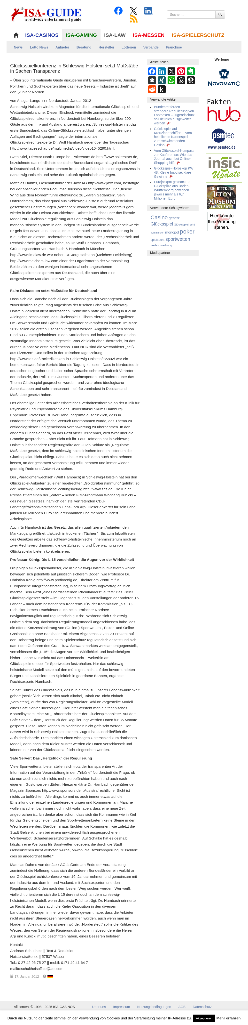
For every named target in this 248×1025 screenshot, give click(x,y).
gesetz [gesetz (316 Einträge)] (174, 218)
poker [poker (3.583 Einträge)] (187, 231)
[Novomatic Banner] (224, 77)
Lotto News (39, 47)
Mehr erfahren (229, 1018)
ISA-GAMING (81, 35)
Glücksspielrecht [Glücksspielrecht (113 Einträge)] (184, 224)
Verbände (151, 47)
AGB (182, 1007)
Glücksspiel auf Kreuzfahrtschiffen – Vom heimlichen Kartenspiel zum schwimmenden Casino (173, 137)
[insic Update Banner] (224, 168)
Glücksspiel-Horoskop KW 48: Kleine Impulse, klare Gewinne (174, 172)
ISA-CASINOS (42, 35)
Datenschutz (202, 1007)
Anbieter (62, 47)
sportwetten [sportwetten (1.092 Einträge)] (177, 239)
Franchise (174, 47)
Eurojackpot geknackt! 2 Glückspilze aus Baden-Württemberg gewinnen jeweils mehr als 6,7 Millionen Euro (172, 190)
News (18, 47)
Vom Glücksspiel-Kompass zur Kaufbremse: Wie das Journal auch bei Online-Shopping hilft (174, 157)
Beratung (84, 47)
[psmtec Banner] (221, 138)
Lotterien (129, 47)
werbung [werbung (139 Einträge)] (166, 245)
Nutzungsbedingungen (154, 1007)
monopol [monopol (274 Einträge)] (172, 232)
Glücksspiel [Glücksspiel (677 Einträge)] (162, 224)
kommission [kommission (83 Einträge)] (157, 232)
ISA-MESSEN (149, 35)
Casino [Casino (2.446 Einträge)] (159, 217)
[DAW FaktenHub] (224, 109)
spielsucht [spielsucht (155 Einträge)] (157, 240)
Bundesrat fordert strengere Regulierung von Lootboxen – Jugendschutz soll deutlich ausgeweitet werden (174, 115)
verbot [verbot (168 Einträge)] (155, 245)
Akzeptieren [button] (204, 1018)
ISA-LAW (115, 35)
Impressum (121, 1007)
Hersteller (106, 47)
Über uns (99, 1007)
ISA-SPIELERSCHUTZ (198, 35)
